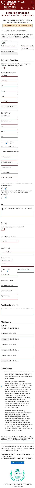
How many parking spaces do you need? (12, 227)
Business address (6, 274)
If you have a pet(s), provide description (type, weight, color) (16, 209)
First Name (4, 80)
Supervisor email (5, 296)
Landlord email (5, 172)
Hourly (3, 269)
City (2, 126)
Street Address (5, 115)
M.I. (2, 86)
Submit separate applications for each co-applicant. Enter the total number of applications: (16, 64)
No (6, 187)
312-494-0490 (10, 7)
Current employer (6, 252)
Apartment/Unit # (6, 121)
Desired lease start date (8, 46)
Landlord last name (6, 157)
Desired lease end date (7, 51)
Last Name (4, 75)
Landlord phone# (6, 167)
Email (2, 96)
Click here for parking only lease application (17, 25)
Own (2, 142)
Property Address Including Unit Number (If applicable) (17, 34)
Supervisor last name (7, 280)
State (2, 131)
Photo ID (3, 326)
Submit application (17, 463)
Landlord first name (6, 162)
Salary (8, 269)
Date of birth (4, 101)
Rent (7, 142)
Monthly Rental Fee (6, 40)
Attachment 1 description (8, 333)
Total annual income (23, 269)
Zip (2, 136)
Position (3, 263)
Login (32, 5)
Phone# (3, 91)
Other (12, 142)
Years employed (5, 258)
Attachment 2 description (8, 344)
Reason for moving (6, 177)
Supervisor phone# (6, 290)
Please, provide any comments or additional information (17, 308)
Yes (2, 187)
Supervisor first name (7, 285)
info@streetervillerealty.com (10, 8)
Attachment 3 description (8, 355)
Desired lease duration (27, 46)
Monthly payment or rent (8, 146)
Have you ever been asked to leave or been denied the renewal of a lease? (17, 184)
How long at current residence (10, 151)
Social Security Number (7, 106)
